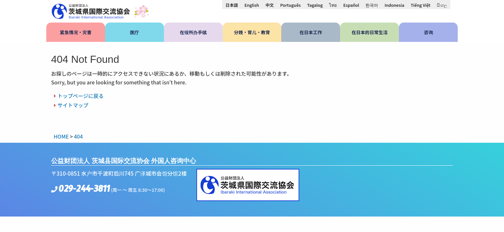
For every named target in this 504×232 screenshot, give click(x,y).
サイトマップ (73, 105)
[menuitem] (231, 5)
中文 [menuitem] (270, 5)
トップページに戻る (81, 96)
